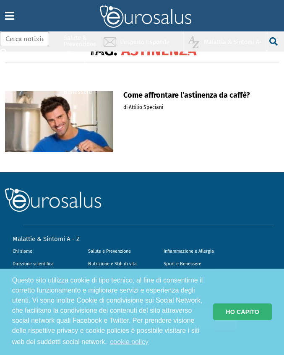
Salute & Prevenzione (80, 40)
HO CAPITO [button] (242, 311)
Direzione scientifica (33, 264)
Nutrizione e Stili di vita (112, 264)
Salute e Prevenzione (109, 251)
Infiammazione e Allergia (189, 251)
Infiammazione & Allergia (83, 56)
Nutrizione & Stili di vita (80, 72)
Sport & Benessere (78, 88)
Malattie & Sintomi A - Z (46, 239)
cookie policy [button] (129, 341)
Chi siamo (22, 251)
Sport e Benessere (182, 264)
